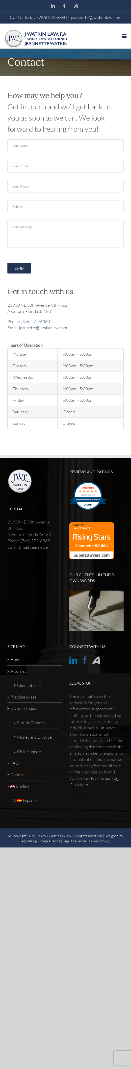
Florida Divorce (31, 722)
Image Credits (49, 841)
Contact (17, 774)
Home (16, 659)
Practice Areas (23, 696)
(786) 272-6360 (35, 321)
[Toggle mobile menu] (124, 36)
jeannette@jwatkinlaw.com (96, 17)
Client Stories (29, 685)
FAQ (14, 763)
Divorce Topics (23, 708)
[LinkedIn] (73, 660)
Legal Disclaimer (75, 841)
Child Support (29, 751)
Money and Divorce (34, 737)
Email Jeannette (33, 547)
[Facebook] (85, 660)
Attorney (18, 671)
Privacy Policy (99, 841)
